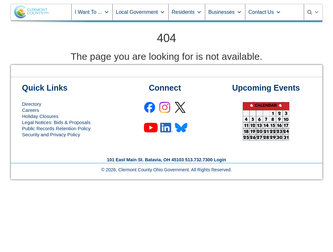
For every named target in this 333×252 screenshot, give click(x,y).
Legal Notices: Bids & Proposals (56, 122)
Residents (187, 12)
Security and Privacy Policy (51, 134)
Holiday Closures (40, 116)
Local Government (140, 12)
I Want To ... (92, 12)
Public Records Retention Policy (56, 128)
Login (220, 159)
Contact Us (265, 12)
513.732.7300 (199, 159)
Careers (30, 110)
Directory (31, 104)
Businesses (225, 12)
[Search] (313, 12)
